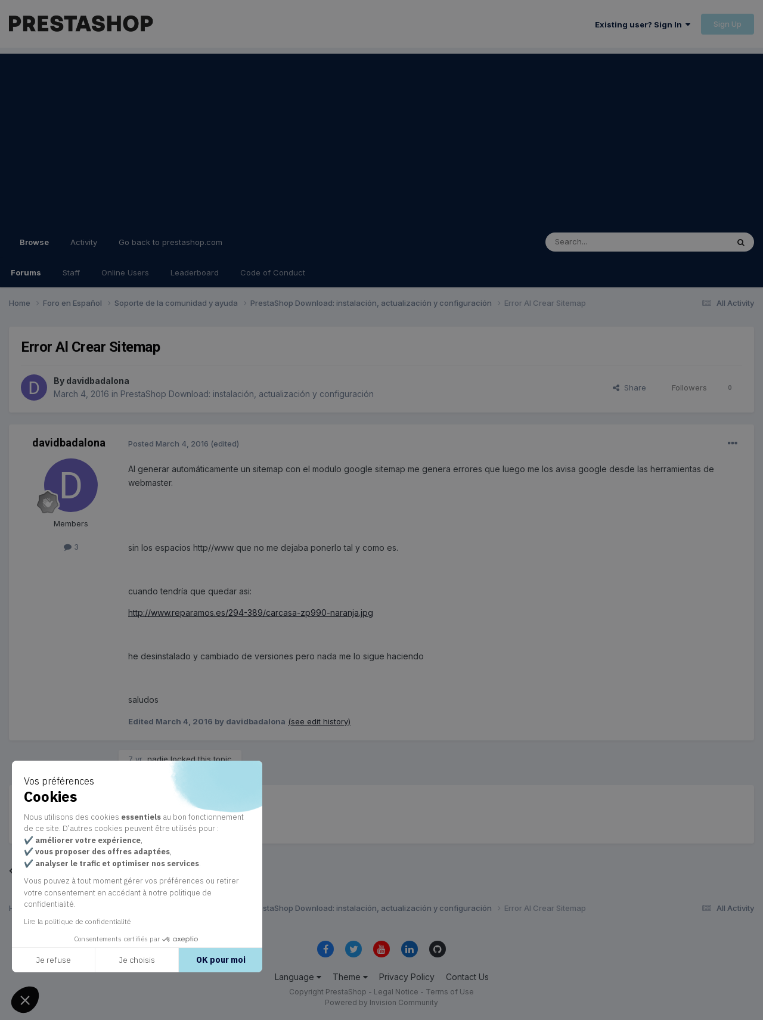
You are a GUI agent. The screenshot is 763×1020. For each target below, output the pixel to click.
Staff (71, 272)
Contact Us (467, 977)
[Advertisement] (381, 137)
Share (629, 387)
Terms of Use (450, 991)
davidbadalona (97, 381)
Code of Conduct (272, 272)
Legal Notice (396, 991)
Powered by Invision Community (381, 1002)
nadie (157, 759)
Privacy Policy (407, 977)
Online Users (125, 272)
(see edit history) (319, 721)
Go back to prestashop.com (170, 242)
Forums (26, 272)
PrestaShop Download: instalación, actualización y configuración (247, 394)
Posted (168, 443)
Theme (350, 977)
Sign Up (728, 24)
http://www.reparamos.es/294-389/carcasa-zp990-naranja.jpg (250, 612)
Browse (34, 247)
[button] (25, 999)
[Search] (606, 242)
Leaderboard (194, 272)
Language (298, 977)
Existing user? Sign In (642, 24)
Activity (83, 242)
